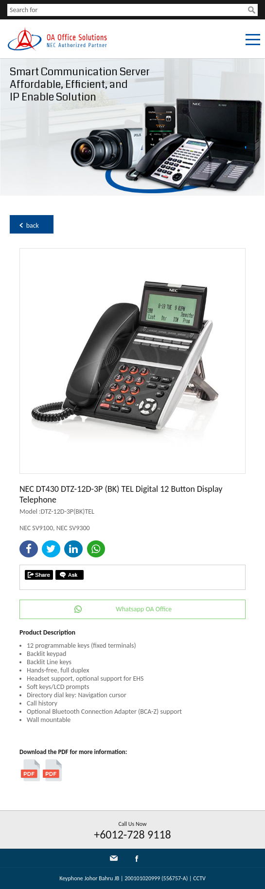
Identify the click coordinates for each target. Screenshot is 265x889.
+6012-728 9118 (132, 834)
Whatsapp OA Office (144, 609)
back (32, 225)
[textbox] (127, 10)
